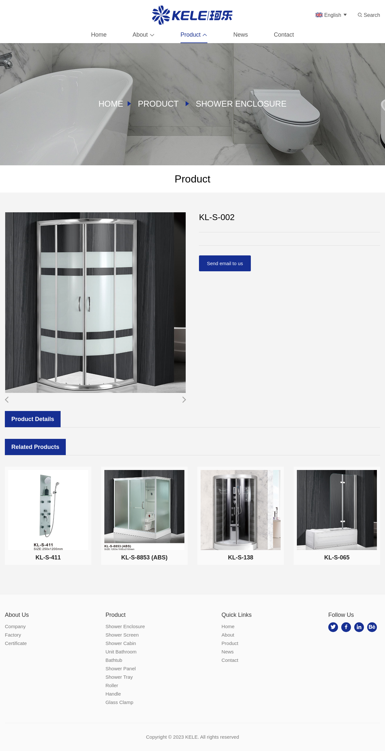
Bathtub (113, 660)
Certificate (16, 643)
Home (99, 34)
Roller (111, 685)
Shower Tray (119, 677)
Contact (284, 34)
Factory (13, 635)
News (240, 34)
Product (191, 34)
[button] (184, 400)
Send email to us (225, 263)
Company (15, 626)
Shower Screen (122, 635)
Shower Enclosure (241, 104)
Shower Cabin (120, 643)
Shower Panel (120, 668)
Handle (113, 694)
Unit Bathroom (120, 651)
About (140, 34)
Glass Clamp (119, 702)
